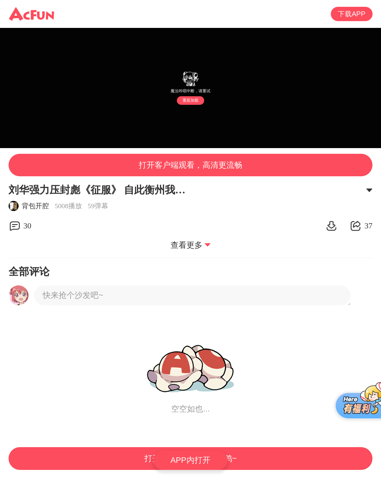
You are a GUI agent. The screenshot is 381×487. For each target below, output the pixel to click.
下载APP (352, 14)
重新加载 (190, 100)
